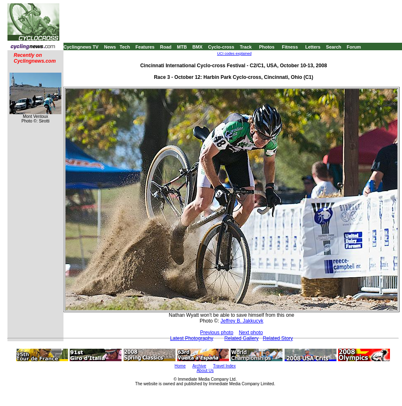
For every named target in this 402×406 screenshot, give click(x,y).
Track (246, 46)
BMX (197, 46)
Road (166, 46)
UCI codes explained (234, 53)
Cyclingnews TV (80, 46)
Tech (124, 46)
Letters (313, 46)
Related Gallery (241, 338)
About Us (205, 370)
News (110, 46)
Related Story (278, 338)
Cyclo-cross (221, 46)
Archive (199, 366)
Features (145, 46)
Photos (266, 46)
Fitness (290, 46)
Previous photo (216, 332)
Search (333, 46)
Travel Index (224, 366)
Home (180, 366)
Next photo (251, 332)
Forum (354, 46)
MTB (182, 46)
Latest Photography (191, 338)
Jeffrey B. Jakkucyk (242, 321)
